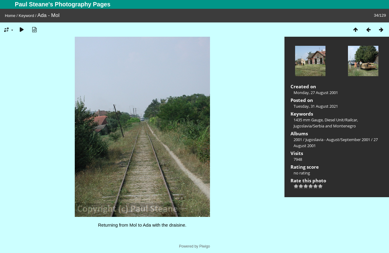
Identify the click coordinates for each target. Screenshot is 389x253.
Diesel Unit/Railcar (341, 120)
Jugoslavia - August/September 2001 (337, 139)
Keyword (26, 15)
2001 (298, 139)
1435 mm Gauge (308, 120)
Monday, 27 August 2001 (316, 92)
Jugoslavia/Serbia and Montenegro (325, 126)
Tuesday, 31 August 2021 (316, 106)
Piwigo (204, 246)
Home (10, 15)
